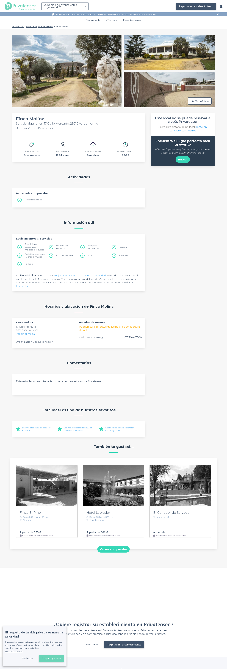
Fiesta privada (93, 20)
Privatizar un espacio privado (78, 14)
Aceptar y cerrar (51, 658)
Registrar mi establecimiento (196, 6)
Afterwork (111, 20)
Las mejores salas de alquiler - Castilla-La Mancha (78, 429)
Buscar (182, 159)
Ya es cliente (92, 644)
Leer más (22, 286)
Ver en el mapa (25, 333)
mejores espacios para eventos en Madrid (80, 275)
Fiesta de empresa (132, 20)
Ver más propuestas (113, 549)
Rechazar (27, 658)
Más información (14, 651)
